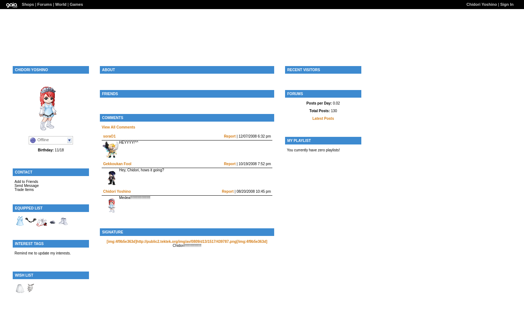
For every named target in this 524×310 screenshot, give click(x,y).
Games (76, 4)
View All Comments (118, 127)
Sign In (506, 4)
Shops (28, 4)
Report (230, 136)
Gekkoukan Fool (117, 164)
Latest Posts (323, 119)
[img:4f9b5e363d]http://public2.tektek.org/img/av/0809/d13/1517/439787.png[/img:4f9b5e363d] (187, 242)
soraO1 (109, 136)
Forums (44, 4)
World (60, 4)
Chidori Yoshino (482, 4)
